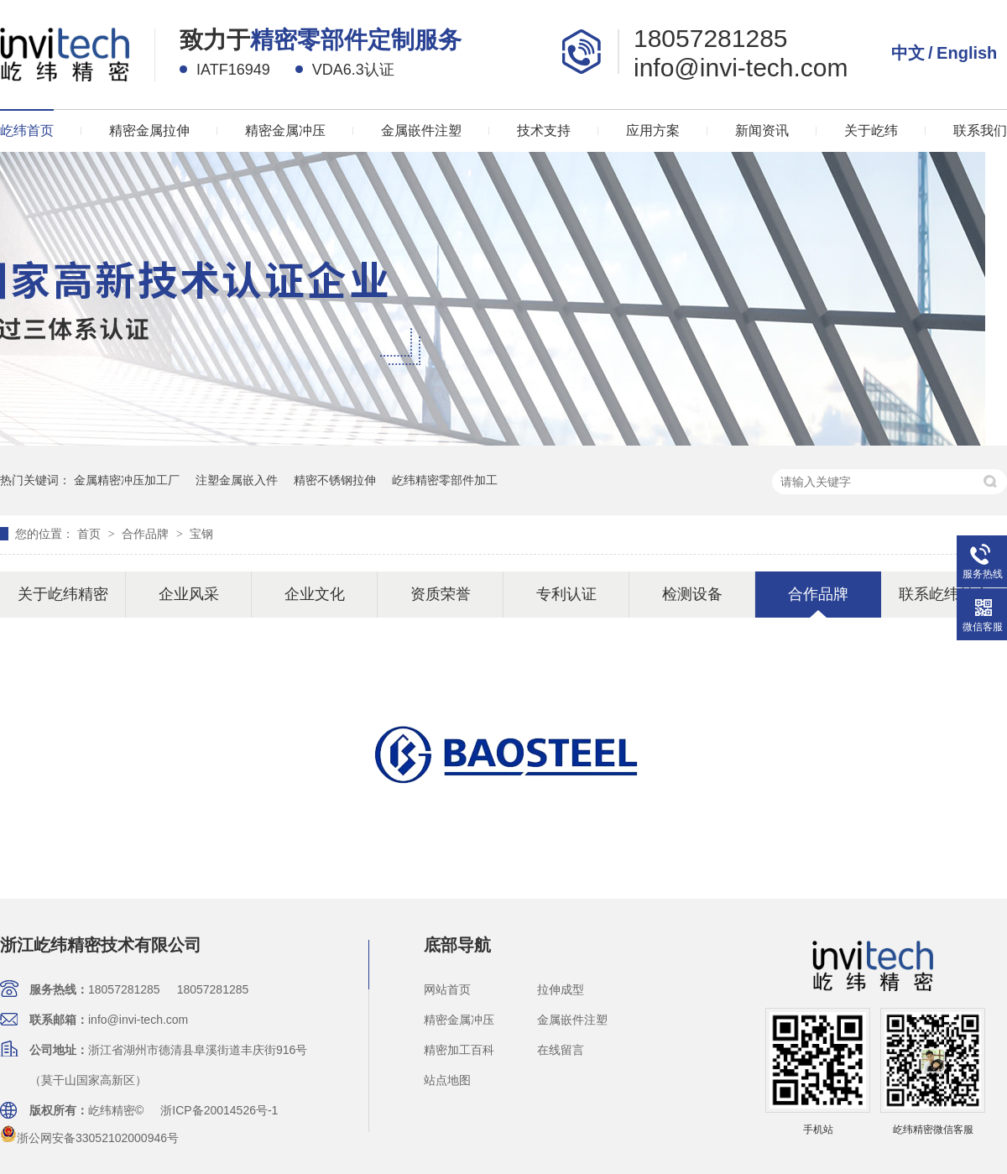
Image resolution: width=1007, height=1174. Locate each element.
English (967, 53)
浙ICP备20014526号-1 (219, 1110)
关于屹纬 (871, 130)
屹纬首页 (27, 130)
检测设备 (692, 594)
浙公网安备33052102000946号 (89, 1138)
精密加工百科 (459, 1050)
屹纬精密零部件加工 (445, 480)
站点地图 (447, 1080)
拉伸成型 (560, 989)
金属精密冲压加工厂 (127, 480)
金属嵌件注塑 (421, 130)
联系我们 (980, 130)
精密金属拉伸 (149, 130)
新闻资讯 (762, 130)
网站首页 (447, 989)
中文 (908, 53)
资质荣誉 (440, 594)
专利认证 (566, 594)
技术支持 (544, 130)
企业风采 (189, 594)
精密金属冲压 (285, 130)
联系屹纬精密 (944, 594)
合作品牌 (147, 533)
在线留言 (560, 1050)
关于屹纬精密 (63, 594)
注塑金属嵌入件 (237, 480)
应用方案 (653, 130)
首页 (90, 533)
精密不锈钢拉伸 (335, 480)
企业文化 (314, 594)
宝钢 (201, 533)
